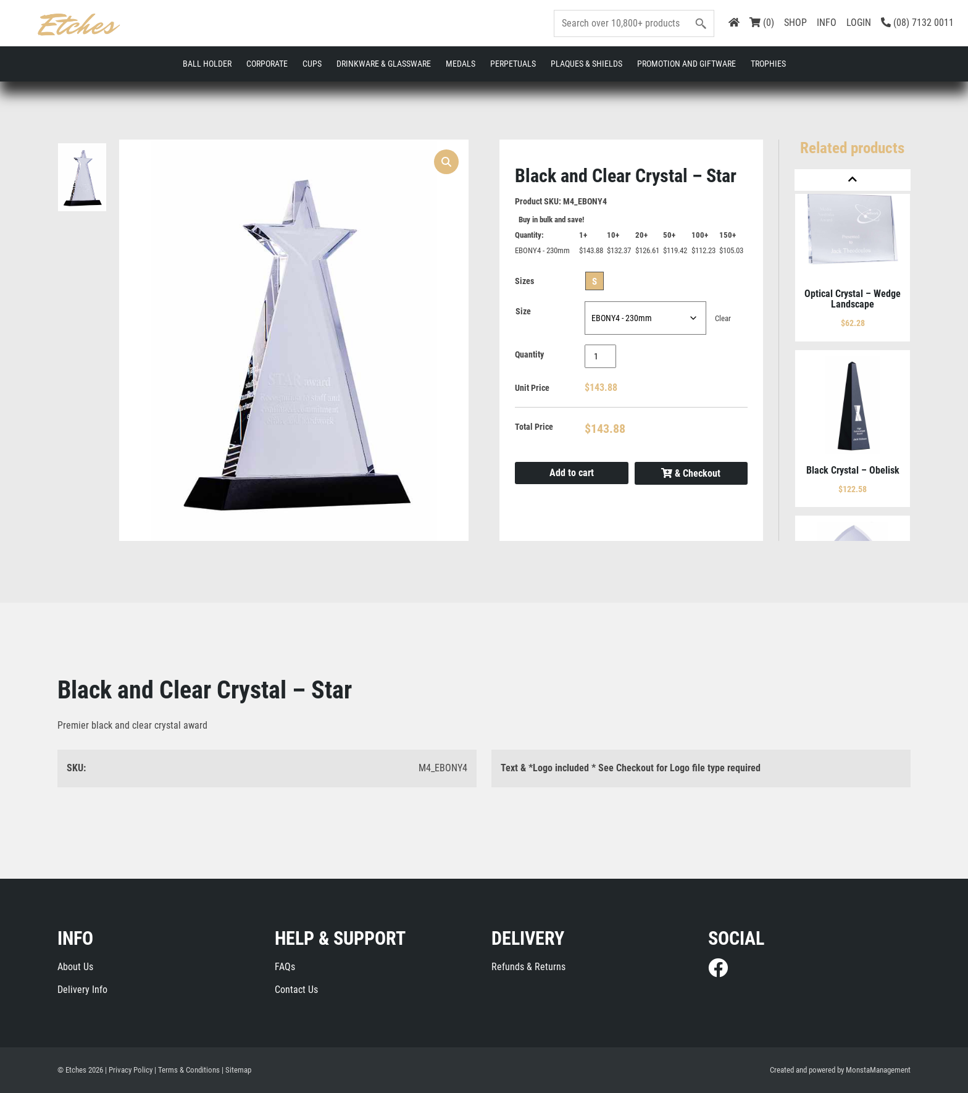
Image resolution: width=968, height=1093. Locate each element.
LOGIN (858, 22)
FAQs (285, 967)
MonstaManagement (878, 1069)
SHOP (795, 22)
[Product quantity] (600, 356)
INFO (827, 22)
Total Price (534, 427)
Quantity (529, 354)
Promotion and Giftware (686, 64)
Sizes (524, 281)
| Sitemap (236, 1069)
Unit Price (532, 388)
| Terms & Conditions (187, 1069)
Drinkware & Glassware (383, 64)
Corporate (267, 64)
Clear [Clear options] (723, 318)
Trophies (768, 64)
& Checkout (690, 473)
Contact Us (296, 989)
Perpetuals (513, 64)
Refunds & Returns (528, 967)
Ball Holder (207, 64)
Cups (312, 64)
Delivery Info (82, 989)
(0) (761, 22)
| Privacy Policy (128, 1069)
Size (523, 311)
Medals (460, 64)
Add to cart (571, 473)
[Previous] (853, 180)
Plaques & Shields (586, 64)
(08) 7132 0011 (917, 22)
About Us (75, 967)
